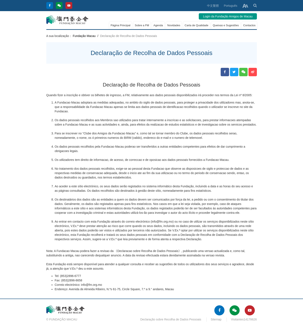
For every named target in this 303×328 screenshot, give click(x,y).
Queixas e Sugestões (226, 25)
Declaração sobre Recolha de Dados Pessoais (170, 319)
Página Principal (120, 25)
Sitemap (216, 319)
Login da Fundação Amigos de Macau (227, 16)
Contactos (249, 25)
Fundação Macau (84, 36)
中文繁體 (213, 5)
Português (230, 5)
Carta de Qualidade (196, 25)
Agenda (158, 25)
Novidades (173, 25)
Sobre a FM (142, 25)
